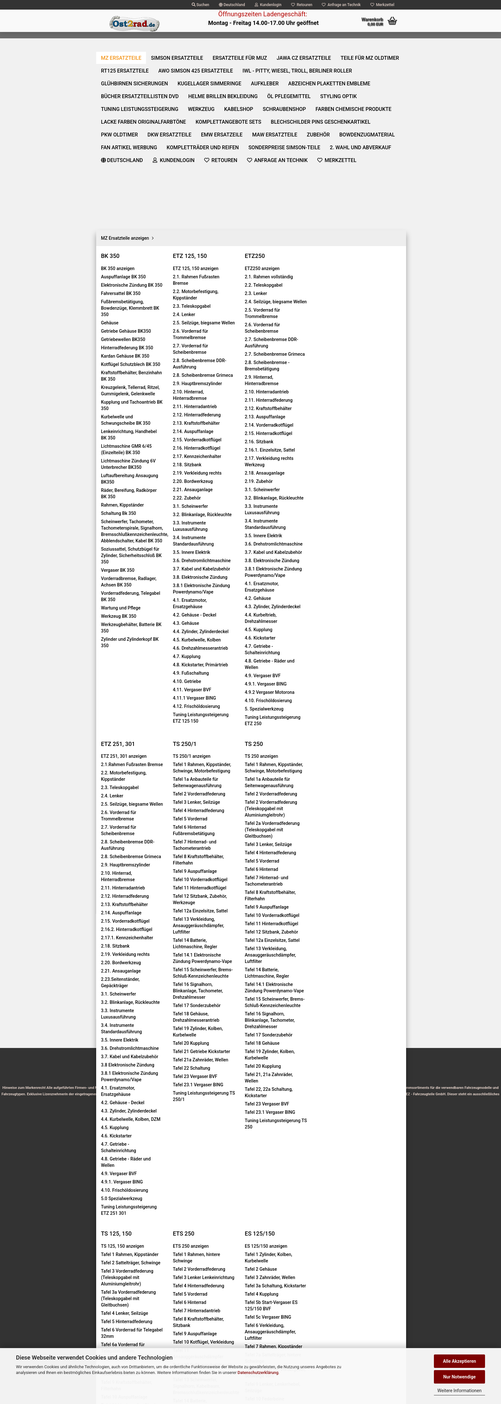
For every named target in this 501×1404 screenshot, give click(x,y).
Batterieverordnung (274, 1314)
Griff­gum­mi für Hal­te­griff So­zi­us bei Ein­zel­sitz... (147, 980)
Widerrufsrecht (115, 1151)
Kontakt (108, 1139)
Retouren (301, 5)
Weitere (353, 45)
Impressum (111, 1127)
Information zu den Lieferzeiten (131, 1162)
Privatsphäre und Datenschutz (130, 1197)
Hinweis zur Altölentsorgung (283, 1340)
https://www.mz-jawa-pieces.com (296, 1276)
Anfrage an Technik (341, 5)
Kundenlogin (268, 5)
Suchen (200, 5)
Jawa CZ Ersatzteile (307, 45)
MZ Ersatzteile (124, 45)
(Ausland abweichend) (368, 160)
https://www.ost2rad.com (290, 1263)
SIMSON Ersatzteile (180, 45)
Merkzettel (382, 5)
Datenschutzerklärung (258, 1372)
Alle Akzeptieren (459, 1361)
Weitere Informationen (459, 1390)
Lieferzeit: (317, 153)
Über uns (386, 45)
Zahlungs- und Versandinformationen (137, 1185)
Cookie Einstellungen (121, 1219)
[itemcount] (354, 200)
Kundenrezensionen (175, 347)
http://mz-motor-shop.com (290, 1301)
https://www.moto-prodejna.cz (295, 1289)
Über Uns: (173, 1256)
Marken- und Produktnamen (283, 1327)
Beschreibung (122, 347)
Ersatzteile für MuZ (242, 45)
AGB (104, 1174)
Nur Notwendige (459, 1376)
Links (105, 1209)
